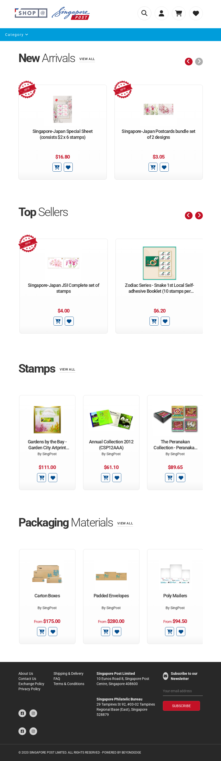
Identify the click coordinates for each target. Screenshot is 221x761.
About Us (25, 673)
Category (17, 35)
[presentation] (189, 61)
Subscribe (181, 706)
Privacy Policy (29, 689)
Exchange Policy (31, 684)
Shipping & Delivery (68, 673)
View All (87, 59)
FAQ (57, 679)
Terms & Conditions (69, 684)
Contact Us (27, 679)
